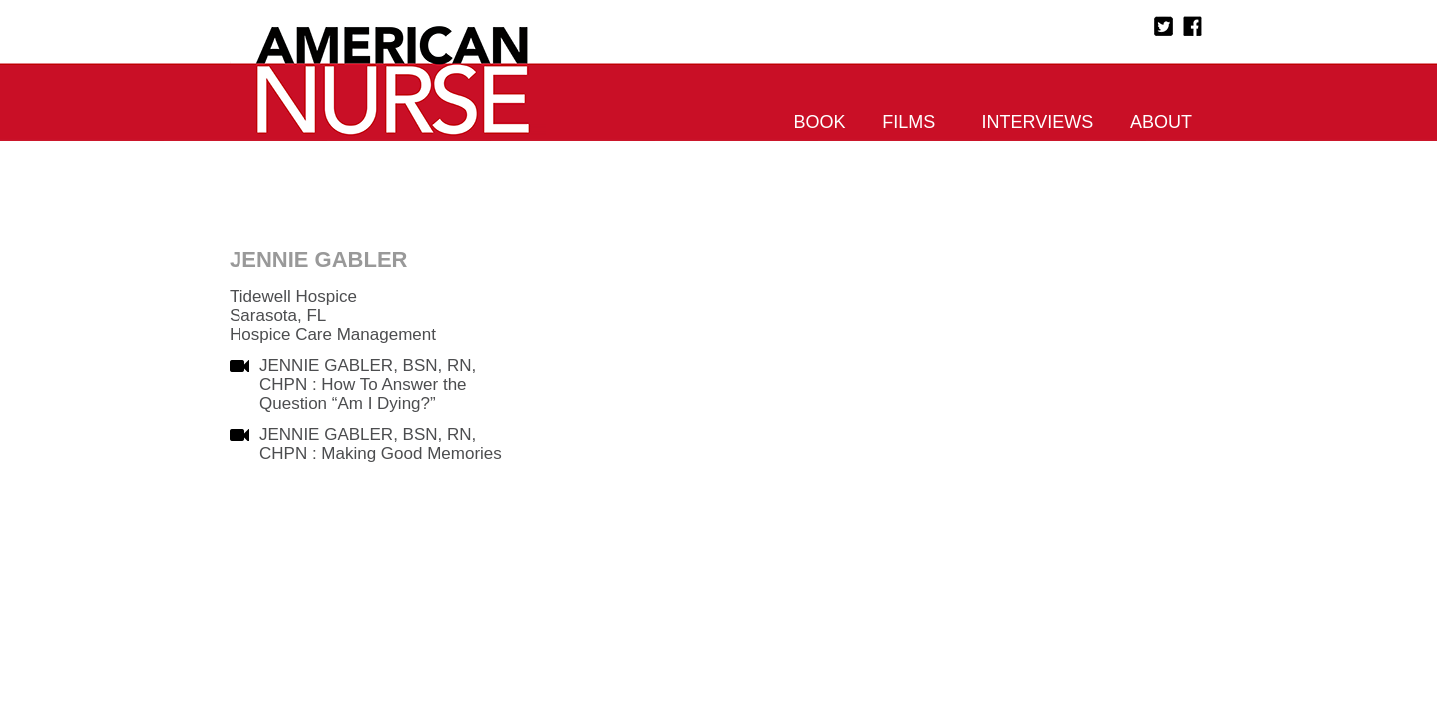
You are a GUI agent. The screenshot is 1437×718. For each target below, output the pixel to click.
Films (908, 122)
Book (820, 122)
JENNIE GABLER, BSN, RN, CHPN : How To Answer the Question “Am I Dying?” (367, 384)
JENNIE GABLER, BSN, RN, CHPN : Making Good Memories (380, 444)
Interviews (1038, 122)
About (1161, 122)
